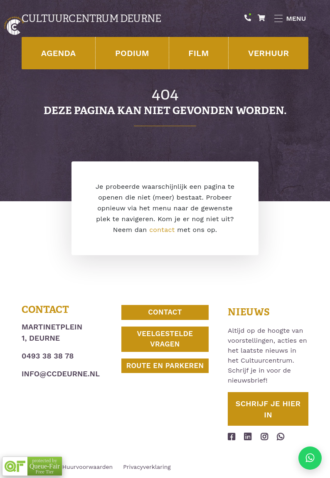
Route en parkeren (165, 365)
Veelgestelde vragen (165, 339)
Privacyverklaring (147, 466)
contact (162, 230)
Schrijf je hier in (268, 409)
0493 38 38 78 (48, 355)
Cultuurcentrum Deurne (91, 19)
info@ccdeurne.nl (61, 373)
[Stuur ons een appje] (310, 458)
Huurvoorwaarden (87, 466)
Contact (165, 312)
